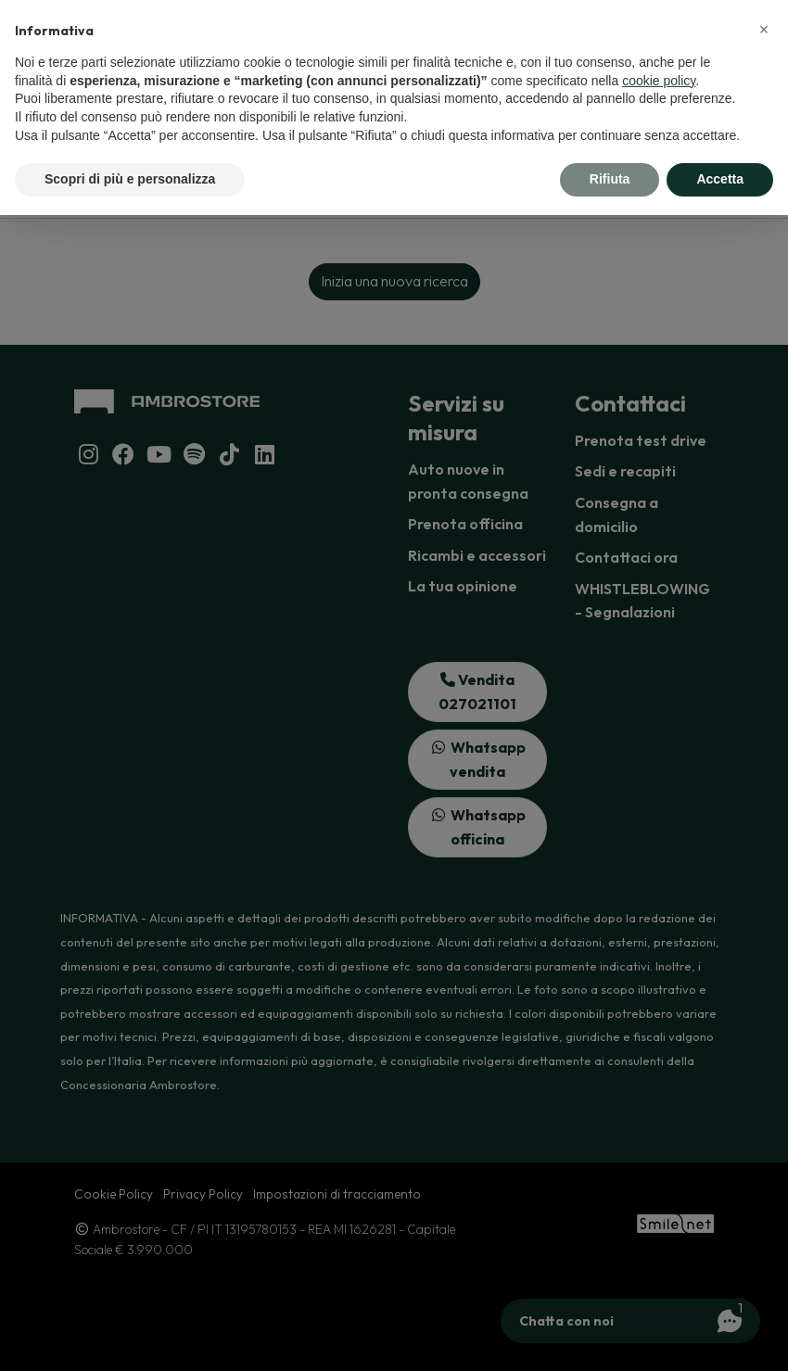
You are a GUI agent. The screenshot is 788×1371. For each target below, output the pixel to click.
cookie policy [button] (658, 80)
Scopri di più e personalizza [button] (129, 178)
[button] (764, 29)
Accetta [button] (720, 178)
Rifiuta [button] (610, 178)
